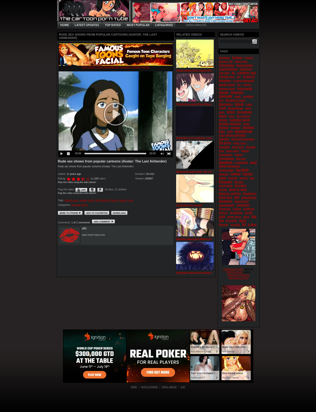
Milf (236, 197)
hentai (113, 200)
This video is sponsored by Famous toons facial (115, 67)
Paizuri (223, 212)
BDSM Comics (234, 272)
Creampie (226, 65)
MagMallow (249, 193)
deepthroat (243, 131)
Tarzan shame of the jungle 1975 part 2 (197, 70)
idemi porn (234, 216)
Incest (244, 178)
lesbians (236, 212)
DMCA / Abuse (169, 387)
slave (246, 216)
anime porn (227, 84)
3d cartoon (243, 116)
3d (244, 224)
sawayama (226, 185)
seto (222, 112)
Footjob (224, 147)
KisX (231, 116)
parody (224, 139)
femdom (225, 80)
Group (223, 189)
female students (230, 123)
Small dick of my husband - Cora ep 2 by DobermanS (205, 137)
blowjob (237, 92)
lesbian (248, 127)
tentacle (249, 76)
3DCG (230, 112)
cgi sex (224, 73)
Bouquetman (235, 108)
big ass (241, 158)
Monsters (226, 104)
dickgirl (224, 174)
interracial (244, 88)
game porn (232, 150)
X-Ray (252, 224)
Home (134, 387)
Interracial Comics (233, 269)
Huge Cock (239, 143)
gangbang (248, 197)
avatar (83, 200)
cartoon (123, 200)
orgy (246, 123)
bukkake (235, 127)
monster (243, 205)
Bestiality (241, 185)
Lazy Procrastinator (232, 135)
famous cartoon (230, 193)
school (247, 84)
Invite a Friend (149, 387)
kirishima (224, 57)
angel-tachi (241, 201)
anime (224, 92)
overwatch (226, 205)
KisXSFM (231, 220)
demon (224, 127)
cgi (239, 84)
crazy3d (235, 224)
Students (225, 201)
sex (238, 76)
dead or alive (238, 189)
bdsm (239, 104)
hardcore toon (235, 100)
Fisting (237, 208)
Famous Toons (79, 204)
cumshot (241, 162)
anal (253, 162)
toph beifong (102, 200)
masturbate (226, 170)
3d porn (225, 143)
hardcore (245, 69)
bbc (252, 178)
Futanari (225, 182)
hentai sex (226, 76)
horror (223, 224)
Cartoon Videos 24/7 (196, 24)
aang (91, 200)
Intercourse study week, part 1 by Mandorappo (201, 171)
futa (222, 131)
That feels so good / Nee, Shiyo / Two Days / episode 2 (205, 104)
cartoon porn (72, 200)
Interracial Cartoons (238, 275)
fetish (223, 116)
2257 (183, 387)
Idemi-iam (241, 61)
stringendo (244, 112)
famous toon (227, 88)
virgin (223, 120)
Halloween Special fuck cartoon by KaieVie (199, 272)
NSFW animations (229, 166)
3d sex (238, 182)
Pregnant (225, 208)
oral (222, 216)
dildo (243, 220)
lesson (233, 178)
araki (237, 96)
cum (230, 131)
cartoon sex (246, 73)
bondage (226, 162)
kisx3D (248, 212)
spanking (248, 208)
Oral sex (225, 197)
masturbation (228, 69)
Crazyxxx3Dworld (243, 80)
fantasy (237, 57)
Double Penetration (243, 139)
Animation (226, 158)
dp (233, 73)
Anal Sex (238, 147)
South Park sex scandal (189, 205)
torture (249, 57)
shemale (225, 96)
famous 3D (226, 61)
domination (244, 65)
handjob (242, 170)
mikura (239, 154)
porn (130, 200)
